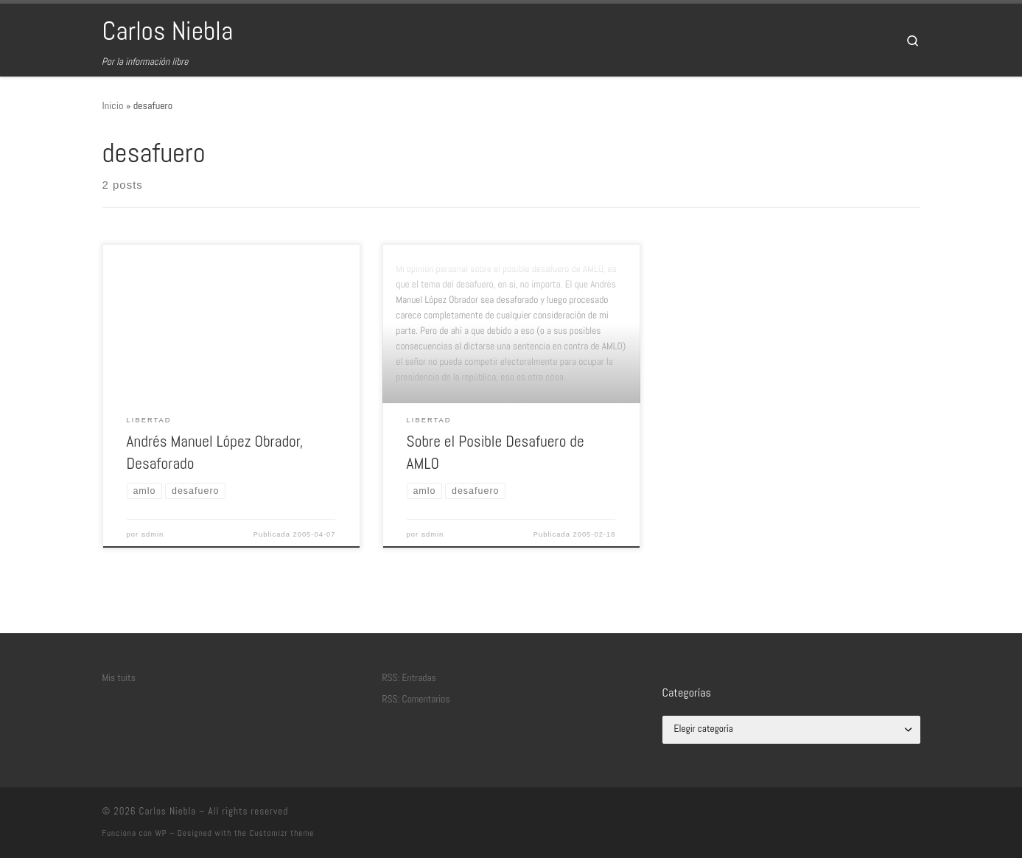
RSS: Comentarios (416, 699)
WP (161, 833)
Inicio (113, 105)
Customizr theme (282, 833)
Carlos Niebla (168, 811)
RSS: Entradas (409, 678)
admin (152, 534)
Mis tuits (119, 678)
